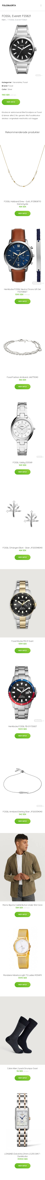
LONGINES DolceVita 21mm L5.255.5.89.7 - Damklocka (22, 1155)
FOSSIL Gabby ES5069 (22, 462)
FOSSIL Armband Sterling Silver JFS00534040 (22, 811)
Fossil (25, 82)
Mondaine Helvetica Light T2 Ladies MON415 (22, 975)
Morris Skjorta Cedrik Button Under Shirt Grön (22, 905)
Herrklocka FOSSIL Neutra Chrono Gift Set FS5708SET (22, 290)
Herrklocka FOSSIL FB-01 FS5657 (22, 726)
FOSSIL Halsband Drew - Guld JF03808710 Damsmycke (22, 202)
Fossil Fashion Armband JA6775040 (22, 377)
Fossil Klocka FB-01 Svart (22, 641)
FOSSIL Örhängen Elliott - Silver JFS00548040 (22, 548)
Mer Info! (11, 102)
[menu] (41, 5)
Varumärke (17, 82)
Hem (4, 20)
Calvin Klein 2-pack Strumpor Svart (22, 1068)
